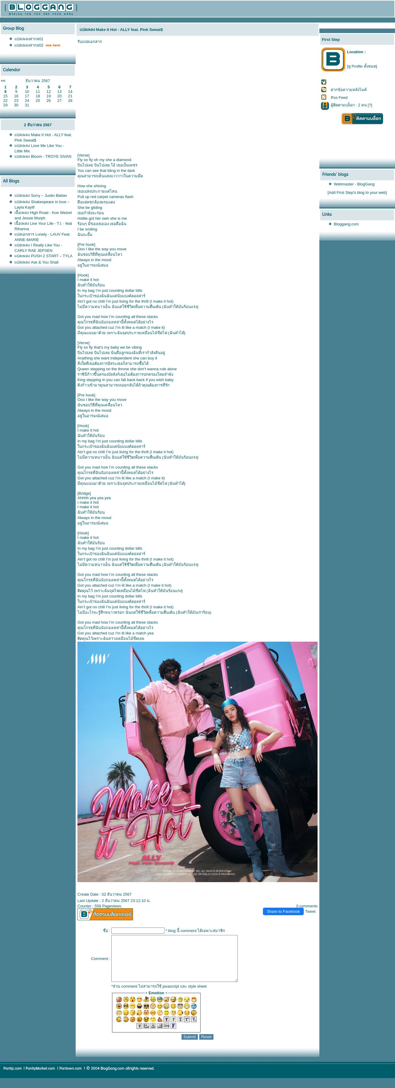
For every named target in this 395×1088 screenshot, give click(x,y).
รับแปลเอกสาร (89, 41)
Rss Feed (339, 97)
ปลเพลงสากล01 (28, 39)
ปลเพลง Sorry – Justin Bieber (40, 195)
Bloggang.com (346, 224)
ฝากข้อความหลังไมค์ (349, 89)
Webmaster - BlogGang (354, 184)
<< (3, 80)
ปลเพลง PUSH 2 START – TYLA (43, 256)
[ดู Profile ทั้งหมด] (362, 66)
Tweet (310, 911)
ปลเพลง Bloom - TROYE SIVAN (42, 156)
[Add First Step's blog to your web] (357, 192)
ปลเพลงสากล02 (28, 45)
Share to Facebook (283, 911)
